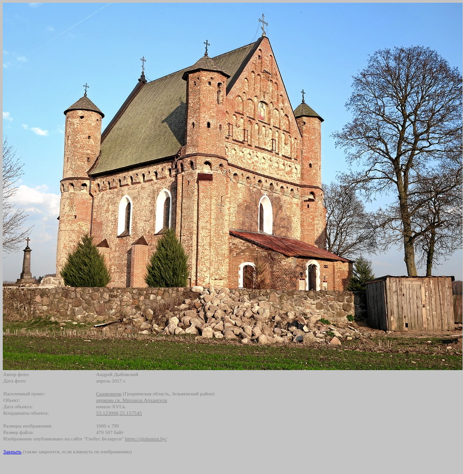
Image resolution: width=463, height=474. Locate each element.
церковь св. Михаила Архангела (131, 400)
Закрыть (12, 451)
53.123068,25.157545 (119, 413)
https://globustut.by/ (146, 438)
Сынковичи (108, 393)
